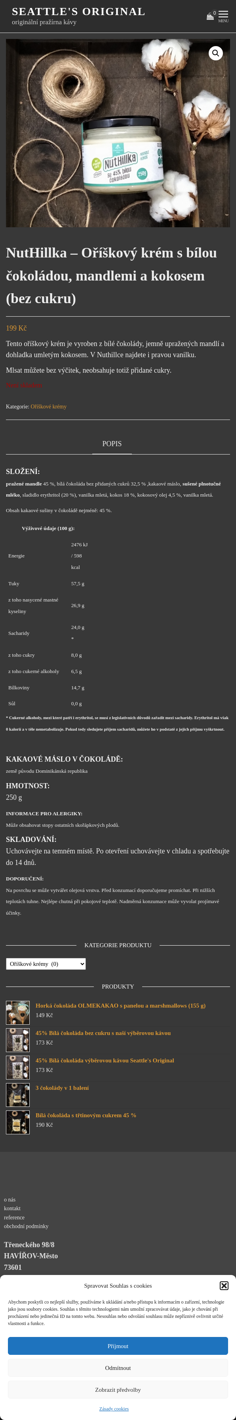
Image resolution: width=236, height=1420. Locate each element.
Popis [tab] (112, 444)
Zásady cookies (114, 1409)
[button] (224, 1286)
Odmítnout (118, 1368)
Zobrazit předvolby (118, 1390)
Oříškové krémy (49, 407)
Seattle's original (79, 11)
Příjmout (118, 1346)
